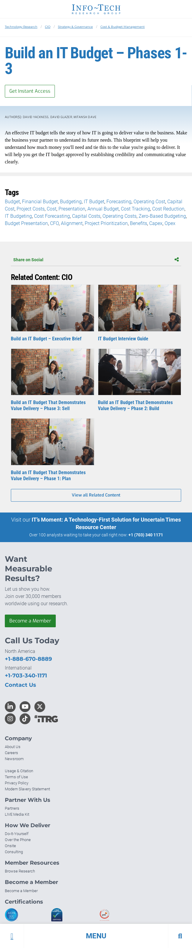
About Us (12, 746)
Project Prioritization (106, 223)
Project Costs (31, 209)
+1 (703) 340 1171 (145, 534)
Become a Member (30, 621)
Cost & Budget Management (122, 27)
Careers (11, 752)
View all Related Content (96, 495)
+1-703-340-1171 (26, 675)
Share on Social (96, 259)
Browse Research (20, 871)
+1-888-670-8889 (28, 659)
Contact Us (20, 685)
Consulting (14, 852)
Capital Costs (86, 216)
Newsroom (14, 759)
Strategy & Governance (75, 27)
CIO (47, 27)
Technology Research (21, 27)
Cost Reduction (168, 209)
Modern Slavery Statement (27, 789)
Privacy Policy (16, 783)
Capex (155, 223)
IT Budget (94, 201)
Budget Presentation (26, 223)
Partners (12, 808)
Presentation (71, 209)
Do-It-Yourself (16, 833)
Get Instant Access (29, 91)
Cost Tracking (135, 209)
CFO (54, 223)
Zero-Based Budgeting (162, 216)
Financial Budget (40, 201)
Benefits (138, 223)
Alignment (72, 223)
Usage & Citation (19, 771)
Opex (170, 223)
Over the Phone (18, 839)
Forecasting (118, 201)
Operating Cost (149, 201)
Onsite (10, 846)
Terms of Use (16, 777)
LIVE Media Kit (17, 814)
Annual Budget (103, 209)
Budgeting (71, 201)
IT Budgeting (18, 216)
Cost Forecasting (52, 216)
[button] (96, 936)
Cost (51, 209)
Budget (12, 201)
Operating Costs (119, 216)
